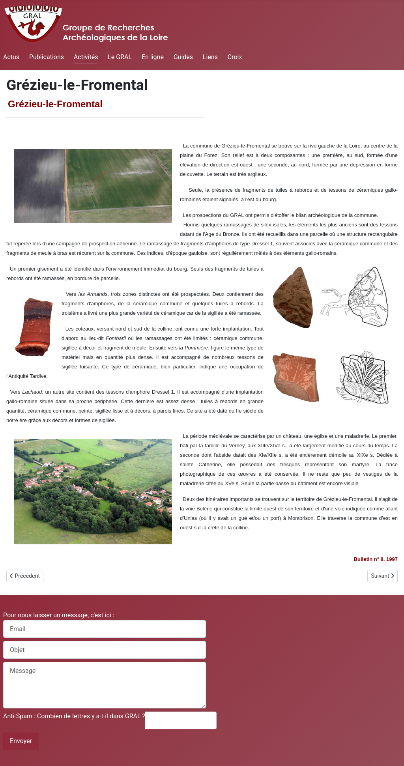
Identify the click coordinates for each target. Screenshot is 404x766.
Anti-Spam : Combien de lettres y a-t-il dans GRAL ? (74, 716)
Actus (11, 57)
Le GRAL (120, 57)
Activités (86, 57)
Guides (183, 57)
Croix (235, 57)
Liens (210, 57)
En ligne (153, 57)
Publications (46, 57)
